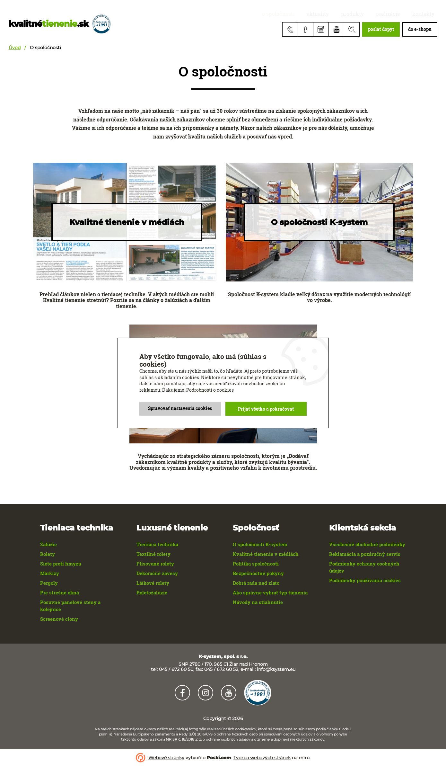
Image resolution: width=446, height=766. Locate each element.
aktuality (339, 13)
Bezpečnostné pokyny (258, 573)
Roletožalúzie (151, 592)
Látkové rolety (152, 583)
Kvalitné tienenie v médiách (266, 554)
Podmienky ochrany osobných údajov (364, 567)
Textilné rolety (153, 554)
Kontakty (426, 13)
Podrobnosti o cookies (210, 389)
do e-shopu (420, 29)
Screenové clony (59, 619)
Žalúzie (48, 544)
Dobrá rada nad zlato (256, 583)
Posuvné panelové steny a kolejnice (70, 605)
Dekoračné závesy (157, 573)
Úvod (15, 47)
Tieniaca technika (157, 544)
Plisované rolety (155, 563)
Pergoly (49, 583)
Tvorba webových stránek (262, 758)
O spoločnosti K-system (260, 544)
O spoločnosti (306, 13)
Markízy (49, 573)
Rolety (47, 554)
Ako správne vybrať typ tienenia (270, 592)
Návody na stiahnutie (258, 602)
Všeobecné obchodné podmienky (367, 544)
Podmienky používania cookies (365, 580)
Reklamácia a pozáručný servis (364, 554)
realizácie (397, 13)
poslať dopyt (381, 29)
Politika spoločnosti (256, 563)
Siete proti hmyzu (60, 563)
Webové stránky (166, 758)
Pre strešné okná (59, 592)
